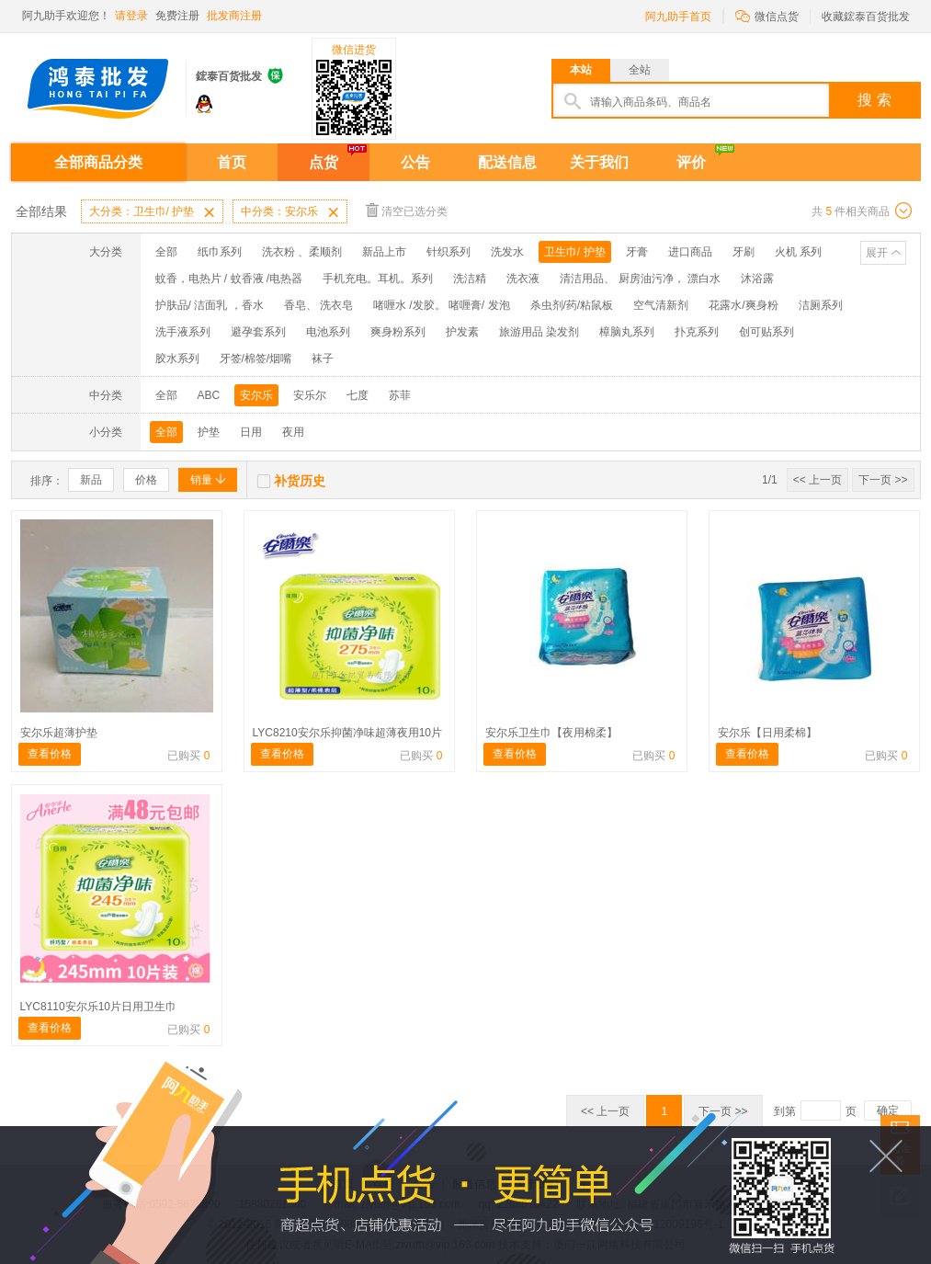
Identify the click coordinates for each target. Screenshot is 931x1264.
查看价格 (50, 753)
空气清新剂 (660, 305)
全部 (166, 251)
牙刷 (743, 251)
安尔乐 (256, 395)
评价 (691, 162)
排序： (46, 480)
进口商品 (690, 251)
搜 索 (874, 100)
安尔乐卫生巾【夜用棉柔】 (551, 732)
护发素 (462, 331)
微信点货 (767, 15)
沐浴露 (757, 278)
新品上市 (384, 251)
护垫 (209, 432)
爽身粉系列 (398, 331)
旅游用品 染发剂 (539, 331)
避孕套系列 (258, 331)
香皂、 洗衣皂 (318, 305)
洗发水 (507, 251)
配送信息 (507, 162)
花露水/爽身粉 (743, 305)
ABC (209, 395)
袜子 (323, 358)
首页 (231, 162)
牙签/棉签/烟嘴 (256, 358)
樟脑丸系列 (626, 331)
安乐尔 (309, 395)
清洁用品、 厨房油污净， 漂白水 (640, 278)
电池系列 (328, 331)
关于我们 (599, 162)
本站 (581, 69)
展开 (877, 252)
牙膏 (637, 251)
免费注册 (177, 15)
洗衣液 (522, 278)
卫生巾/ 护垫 (575, 251)
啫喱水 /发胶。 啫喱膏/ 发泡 (441, 305)
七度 (357, 395)
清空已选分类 (407, 210)
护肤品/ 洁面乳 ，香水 (209, 305)
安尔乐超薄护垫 (58, 732)
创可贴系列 (766, 331)
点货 (323, 162)
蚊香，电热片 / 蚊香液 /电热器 (229, 278)
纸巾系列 (220, 251)
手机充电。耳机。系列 (378, 278)
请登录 (131, 15)
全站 (640, 69)
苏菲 (400, 395)
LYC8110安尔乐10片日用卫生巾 (98, 1006)
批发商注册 (234, 15)
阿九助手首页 (678, 16)
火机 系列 (798, 251)
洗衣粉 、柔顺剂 (302, 251)
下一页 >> (882, 479)
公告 (415, 162)
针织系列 (448, 251)
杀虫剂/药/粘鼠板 (572, 305)
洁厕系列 (821, 305)
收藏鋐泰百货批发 (866, 16)
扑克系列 (697, 331)
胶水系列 (177, 358)
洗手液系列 (182, 331)
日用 (251, 432)
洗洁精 (469, 278)
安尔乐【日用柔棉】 (767, 732)
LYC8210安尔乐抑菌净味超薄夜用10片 (348, 732)
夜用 (293, 432)
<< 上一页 (817, 479)
